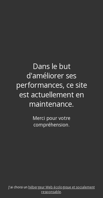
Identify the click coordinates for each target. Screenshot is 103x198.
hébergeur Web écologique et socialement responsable (61, 189)
